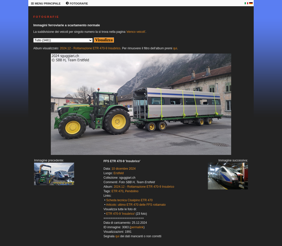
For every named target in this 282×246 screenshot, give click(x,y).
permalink (137, 227)
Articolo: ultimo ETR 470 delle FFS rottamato (136, 204)
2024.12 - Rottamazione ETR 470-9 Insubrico (90, 48)
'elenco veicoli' (136, 32)
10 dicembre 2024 (123, 168)
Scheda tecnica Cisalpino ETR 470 (129, 200)
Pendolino (131, 191)
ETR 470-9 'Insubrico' (120, 213)
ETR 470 (117, 191)
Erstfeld (118, 173)
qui (175, 48)
